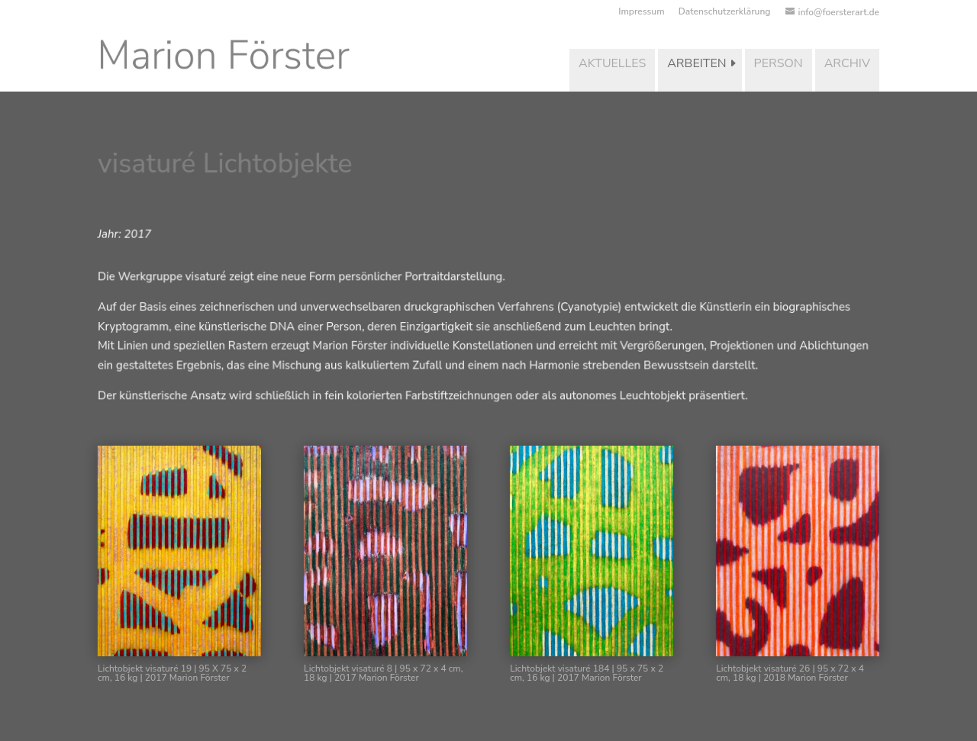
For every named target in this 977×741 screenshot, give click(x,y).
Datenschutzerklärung (725, 12)
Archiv (847, 63)
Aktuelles (612, 63)
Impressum (641, 12)
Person (778, 63)
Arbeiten (696, 63)
